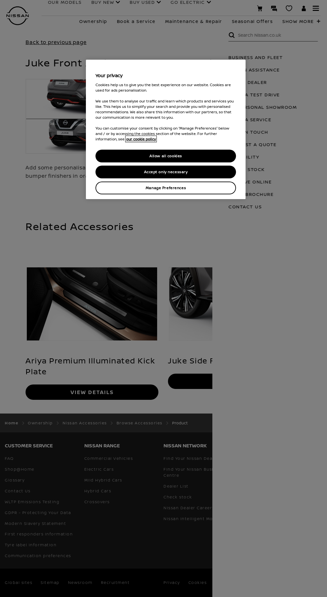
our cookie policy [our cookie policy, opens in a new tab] (141, 139)
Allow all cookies (165, 155)
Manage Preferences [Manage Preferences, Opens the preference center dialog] (166, 187)
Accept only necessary (166, 171)
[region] (166, 129)
